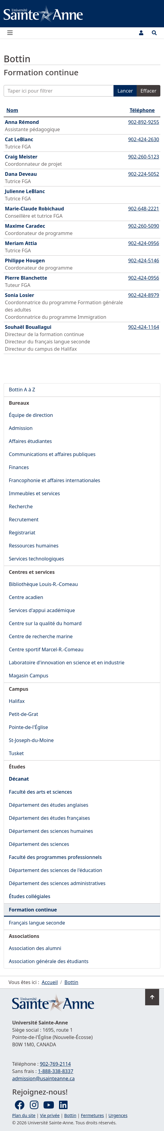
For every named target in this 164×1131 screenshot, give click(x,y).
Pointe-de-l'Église (28, 727)
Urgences (118, 1115)
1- (55, 1071)
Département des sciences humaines (51, 831)
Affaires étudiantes (30, 441)
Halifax (17, 701)
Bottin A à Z (22, 389)
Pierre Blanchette (26, 277)
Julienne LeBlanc (25, 191)
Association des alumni (35, 948)
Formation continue (33, 909)
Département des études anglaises (48, 805)
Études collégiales (29, 896)
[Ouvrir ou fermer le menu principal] (12, 32)
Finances (19, 467)
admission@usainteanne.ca (43, 1078)
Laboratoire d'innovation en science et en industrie (66, 662)
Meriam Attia (21, 243)
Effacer (148, 90)
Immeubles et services (34, 493)
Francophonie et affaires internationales (54, 480)
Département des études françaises (49, 818)
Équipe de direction (31, 415)
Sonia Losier (19, 295)
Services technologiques (36, 558)
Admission (21, 428)
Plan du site (23, 1115)
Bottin (70, 1115)
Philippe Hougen (25, 260)
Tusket (16, 753)
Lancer (125, 90)
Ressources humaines (33, 545)
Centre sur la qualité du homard (45, 623)
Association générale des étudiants (49, 961)
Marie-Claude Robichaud (34, 208)
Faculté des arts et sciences (40, 792)
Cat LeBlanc (19, 139)
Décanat (19, 778)
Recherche (21, 506)
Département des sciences (39, 844)
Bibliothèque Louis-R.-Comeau (43, 584)
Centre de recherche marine (41, 636)
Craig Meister (21, 156)
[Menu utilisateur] (141, 32)
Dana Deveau (21, 174)
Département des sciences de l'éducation (55, 870)
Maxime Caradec (25, 226)
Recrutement (24, 519)
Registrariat (22, 532)
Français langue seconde (37, 922)
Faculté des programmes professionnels (55, 857)
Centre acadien (26, 597)
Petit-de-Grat (23, 714)
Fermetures (92, 1115)
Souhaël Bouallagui (28, 327)
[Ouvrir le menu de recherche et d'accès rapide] (154, 32)
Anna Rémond (22, 122)
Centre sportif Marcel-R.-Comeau (46, 649)
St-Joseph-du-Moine (31, 740)
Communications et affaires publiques (52, 454)
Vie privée (49, 1115)
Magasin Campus (28, 675)
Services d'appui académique (42, 610)
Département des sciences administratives (57, 883)
